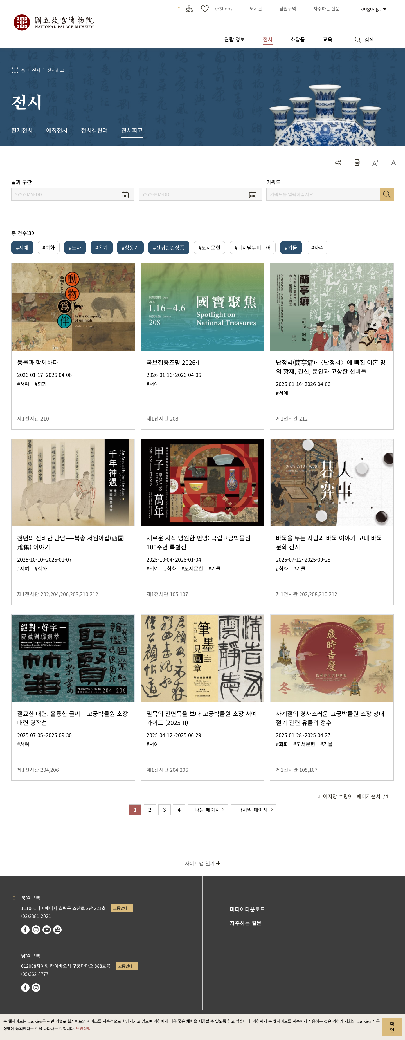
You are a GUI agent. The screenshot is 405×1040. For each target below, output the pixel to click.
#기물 (291, 247)
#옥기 (101, 247)
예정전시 (57, 130)
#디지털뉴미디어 (253, 247)
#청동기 (130, 247)
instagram (36, 929)
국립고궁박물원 (53, 22)
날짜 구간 (21, 181)
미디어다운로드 (247, 909)
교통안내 (120, 908)
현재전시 (22, 130)
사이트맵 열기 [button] (200, 863)
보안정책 (83, 1028)
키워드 (273, 181)
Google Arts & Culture (57, 929)
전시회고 (55, 70)
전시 (36, 70)
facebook (25, 929)
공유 (338, 162)
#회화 (48, 247)
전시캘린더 (94, 130)
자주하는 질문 (246, 923)
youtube (46, 929)
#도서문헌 (209, 247)
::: (178, 8)
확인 (392, 1027)
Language (369, 8)
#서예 (22, 247)
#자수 (317, 247)
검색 (387, 194)
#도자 (75, 247)
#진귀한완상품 (168, 247)
